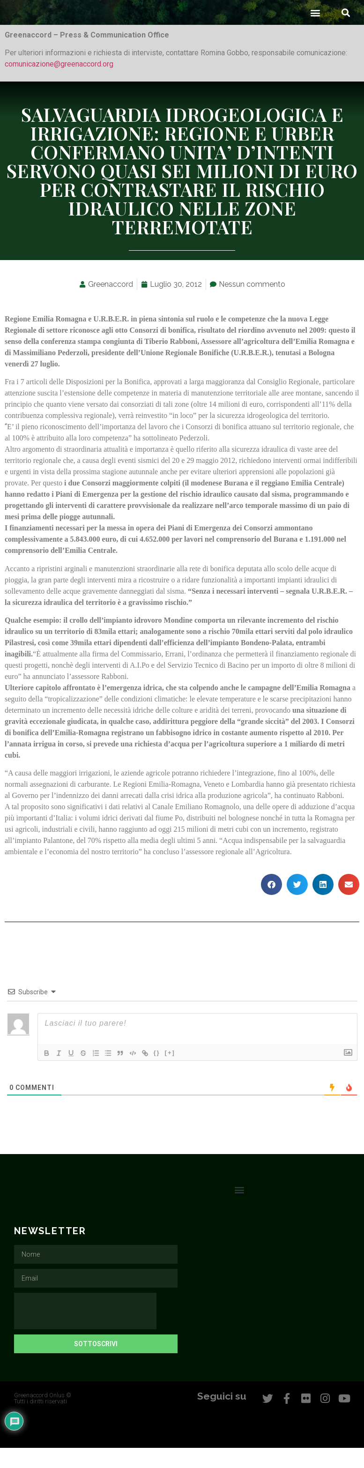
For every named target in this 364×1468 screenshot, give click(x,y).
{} (164, 1073)
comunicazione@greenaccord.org (59, 84)
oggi (164, 850)
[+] (177, 1073)
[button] (315, 33)
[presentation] (85, 1331)
